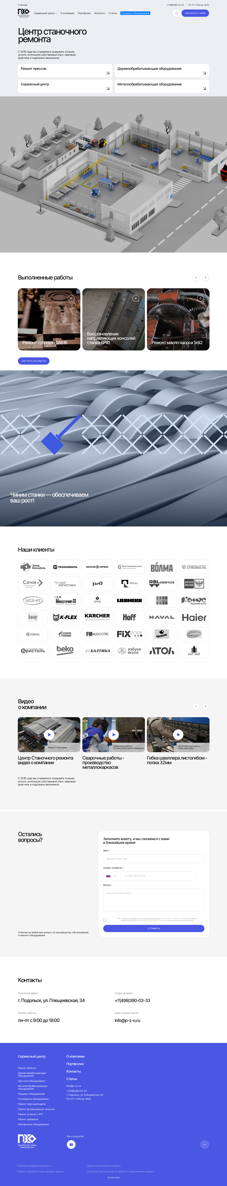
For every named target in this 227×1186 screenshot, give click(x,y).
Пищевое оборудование (31, 1093)
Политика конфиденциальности (34, 1165)
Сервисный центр (45, 13)
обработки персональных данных (180, 920)
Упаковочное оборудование (33, 1124)
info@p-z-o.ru (128, 1020)
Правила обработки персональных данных (40, 1171)
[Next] (205, 277)
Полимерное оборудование (33, 1098)
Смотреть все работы (33, 361)
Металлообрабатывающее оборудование (32, 1087)
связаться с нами (195, 13)
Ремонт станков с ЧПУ (30, 1114)
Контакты (99, 13)
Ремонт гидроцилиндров (31, 1103)
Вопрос (107, 885)
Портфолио (84, 13)
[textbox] (106, 875)
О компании (67, 13)
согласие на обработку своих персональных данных (141, 918)
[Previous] (195, 277)
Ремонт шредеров (28, 1119)
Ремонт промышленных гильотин (36, 1109)
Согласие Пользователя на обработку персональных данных (120, 1171)
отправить (154, 928)
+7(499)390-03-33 (175, 5)
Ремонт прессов (65, 70)
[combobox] (111, 876)
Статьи (113, 13)
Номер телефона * (113, 867)
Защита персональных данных (104, 1165)
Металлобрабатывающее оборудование (162, 86)
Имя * (106, 850)
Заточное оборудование (31, 1080)
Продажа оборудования (135, 13)
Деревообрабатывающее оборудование (162, 70)
